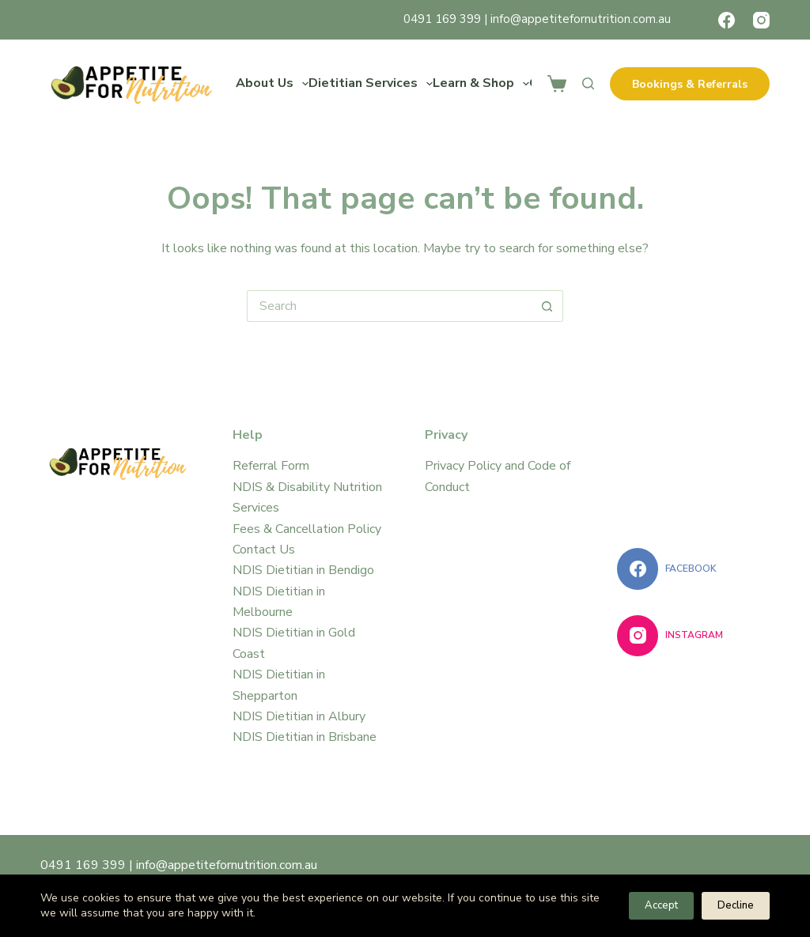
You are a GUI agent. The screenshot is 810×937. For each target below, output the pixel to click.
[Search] (588, 83)
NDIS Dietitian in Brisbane (305, 737)
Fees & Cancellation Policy (307, 529)
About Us (272, 83)
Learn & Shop (481, 83)
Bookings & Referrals (690, 84)
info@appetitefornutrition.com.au (580, 19)
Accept (661, 905)
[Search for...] (389, 306)
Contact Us (264, 549)
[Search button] (547, 306)
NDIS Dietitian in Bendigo (303, 570)
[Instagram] (761, 20)
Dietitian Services (370, 83)
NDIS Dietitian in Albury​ (299, 716)
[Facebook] (726, 20)
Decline (735, 905)
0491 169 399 (442, 19)
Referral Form (271, 465)
